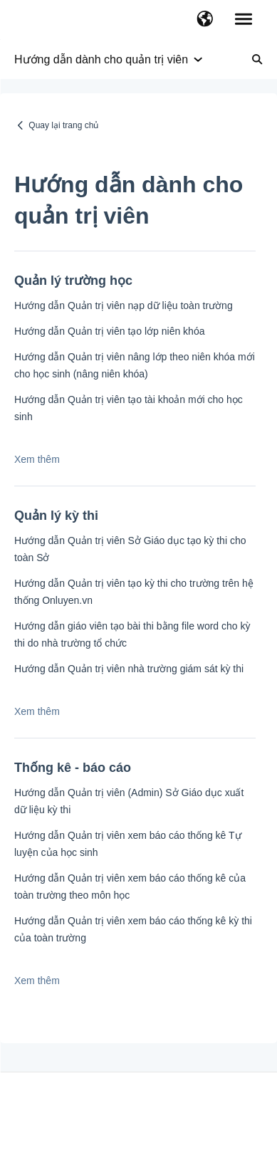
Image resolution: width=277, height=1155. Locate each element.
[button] (205, 20)
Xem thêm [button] (37, 459)
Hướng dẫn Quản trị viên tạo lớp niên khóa (109, 331)
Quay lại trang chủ (63, 125)
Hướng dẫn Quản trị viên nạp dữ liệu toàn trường (123, 305)
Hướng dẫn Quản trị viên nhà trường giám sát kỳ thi (129, 668)
